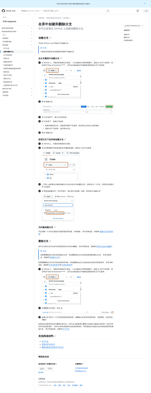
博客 (81, 385)
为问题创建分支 (47, 227)
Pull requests (9, 21)
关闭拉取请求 (67, 265)
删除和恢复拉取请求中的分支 (53, 347)
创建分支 (44, 37)
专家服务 (75, 385)
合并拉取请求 (54, 265)
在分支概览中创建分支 (50, 58)
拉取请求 (41, 18)
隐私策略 (40, 372)
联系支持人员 (80, 371)
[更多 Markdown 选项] (142, 25)
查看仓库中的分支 (48, 344)
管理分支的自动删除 (104, 246)
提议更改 (66, 18)
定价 (68, 385)
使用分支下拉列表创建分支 (52, 139)
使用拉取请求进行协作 (53, 18)
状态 (64, 385)
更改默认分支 (54, 257)
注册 (146, 11)
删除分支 (44, 241)
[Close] (145, 3)
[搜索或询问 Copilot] (76, 10)
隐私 (59, 385)
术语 (55, 385)
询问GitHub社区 (81, 368)
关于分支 (66, 329)
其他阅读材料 (47, 336)
